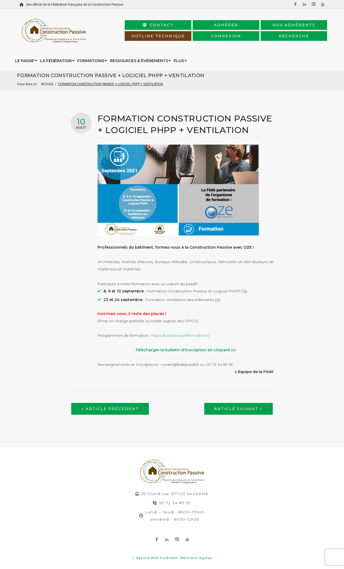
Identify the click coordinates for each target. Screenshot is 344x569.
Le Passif (24, 60)
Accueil (47, 84)
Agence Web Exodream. (157, 558)
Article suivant (236, 408)
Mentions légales (196, 558)
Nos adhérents (294, 25)
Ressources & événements (139, 60)
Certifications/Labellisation (206, 60)
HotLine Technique (158, 36)
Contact (158, 25)
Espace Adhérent (263, 60)
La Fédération (56, 60)
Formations (90, 60)
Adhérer (226, 25)
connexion (226, 36)
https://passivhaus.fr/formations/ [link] (180, 335)
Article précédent (112, 408)
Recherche (294, 36)
